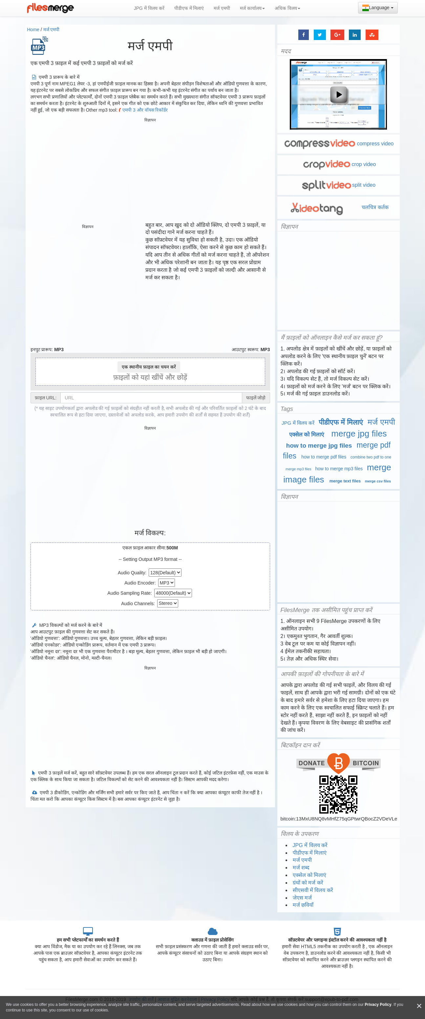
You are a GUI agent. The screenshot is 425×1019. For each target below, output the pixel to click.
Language (377, 8)
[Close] (419, 1006)
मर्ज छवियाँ (303, 905)
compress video (338, 143)
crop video (338, 164)
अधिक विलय (287, 8)
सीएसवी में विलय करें (313, 890)
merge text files (345, 480)
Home (33, 29)
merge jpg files (359, 433)
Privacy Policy (378, 1004)
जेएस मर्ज (302, 898)
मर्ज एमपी (222, 8)
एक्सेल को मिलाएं (306, 435)
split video (338, 185)
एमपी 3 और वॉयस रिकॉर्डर (142, 110)
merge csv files (378, 481)
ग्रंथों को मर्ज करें (308, 882)
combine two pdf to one (371, 457)
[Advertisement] (150, 171)
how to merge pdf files (323, 456)
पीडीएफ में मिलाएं (189, 8)
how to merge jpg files (319, 445)
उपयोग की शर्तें (236, 414)
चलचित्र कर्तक (338, 207)
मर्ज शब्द (301, 867)
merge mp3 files (298, 469)
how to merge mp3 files (339, 468)
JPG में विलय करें (149, 8)
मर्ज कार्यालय (252, 8)
